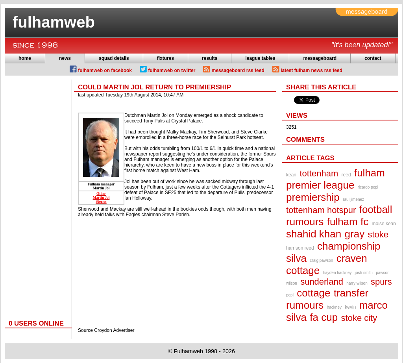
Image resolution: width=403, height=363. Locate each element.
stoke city (359, 318)
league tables (260, 58)
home (24, 58)
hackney (334, 307)
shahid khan (313, 234)
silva (296, 258)
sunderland (321, 282)
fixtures (165, 58)
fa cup (324, 317)
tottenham (318, 173)
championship (348, 246)
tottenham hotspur (321, 210)
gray (355, 234)
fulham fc (348, 222)
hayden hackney (337, 272)
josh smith (364, 272)
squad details (114, 58)
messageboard (319, 58)
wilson (291, 283)
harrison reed (300, 248)
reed (346, 175)
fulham (369, 173)
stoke (378, 234)
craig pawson (321, 260)
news (65, 58)
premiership (313, 197)
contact (372, 58)
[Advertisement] (36, 198)
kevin (350, 307)
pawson (382, 272)
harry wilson (356, 283)
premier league (320, 185)
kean (291, 175)
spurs (381, 282)
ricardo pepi (368, 187)
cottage (313, 293)
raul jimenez (353, 199)
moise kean (384, 223)
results (209, 58)
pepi (290, 295)
